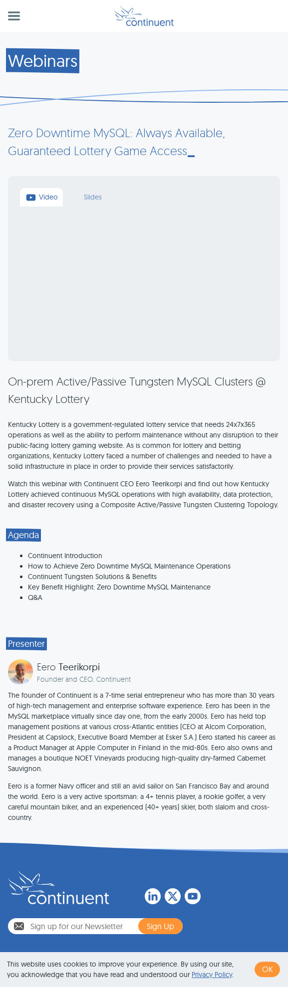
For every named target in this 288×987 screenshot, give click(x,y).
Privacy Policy (212, 974)
